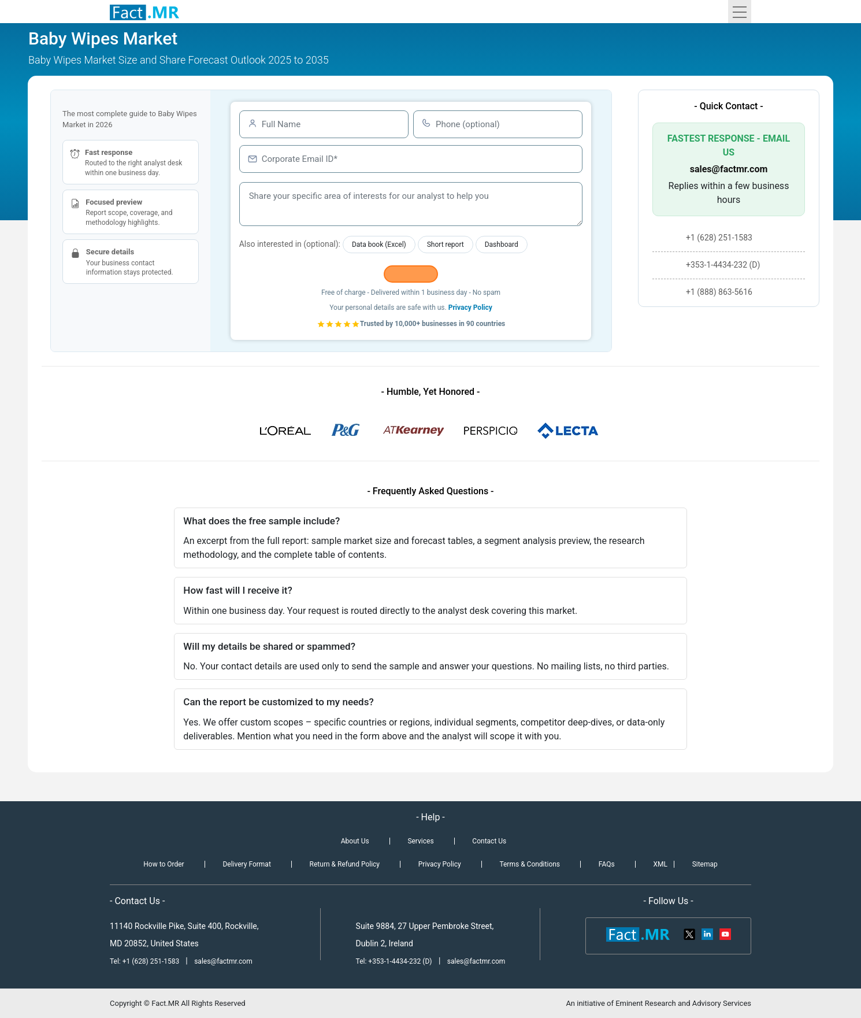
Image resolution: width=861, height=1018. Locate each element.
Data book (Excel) (379, 244)
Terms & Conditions (529, 864)
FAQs (607, 864)
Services (420, 841)
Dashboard (501, 244)
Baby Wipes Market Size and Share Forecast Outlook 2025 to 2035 (178, 60)
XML (660, 864)
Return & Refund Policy (345, 864)
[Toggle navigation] (739, 11)
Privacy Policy (470, 307)
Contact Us (489, 841)
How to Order (163, 864)
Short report (445, 244)
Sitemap (705, 864)
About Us (355, 841)
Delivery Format (246, 864)
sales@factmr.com (729, 169)
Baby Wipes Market (102, 38)
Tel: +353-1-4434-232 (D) (394, 961)
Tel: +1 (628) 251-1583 (145, 961)
